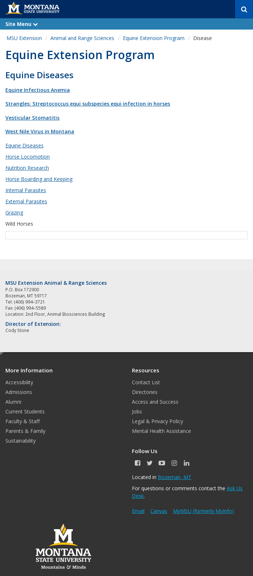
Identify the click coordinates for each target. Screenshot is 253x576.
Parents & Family (25, 430)
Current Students (25, 411)
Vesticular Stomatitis (32, 117)
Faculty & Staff (22, 421)
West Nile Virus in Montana (39, 131)
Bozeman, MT (174, 477)
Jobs (137, 411)
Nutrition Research (27, 167)
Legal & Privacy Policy (157, 421)
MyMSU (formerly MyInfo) (203, 511)
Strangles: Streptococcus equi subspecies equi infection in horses (87, 103)
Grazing (14, 212)
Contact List (146, 382)
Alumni (13, 401)
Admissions (18, 392)
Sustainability (20, 440)
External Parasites (26, 201)
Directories (144, 392)
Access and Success (155, 401)
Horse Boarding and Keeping (38, 179)
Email (138, 511)
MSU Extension (24, 38)
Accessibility (19, 382)
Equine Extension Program (154, 38)
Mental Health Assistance (161, 430)
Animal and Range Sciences (82, 38)
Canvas (158, 511)
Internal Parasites (25, 190)
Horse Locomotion (27, 156)
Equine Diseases (24, 145)
